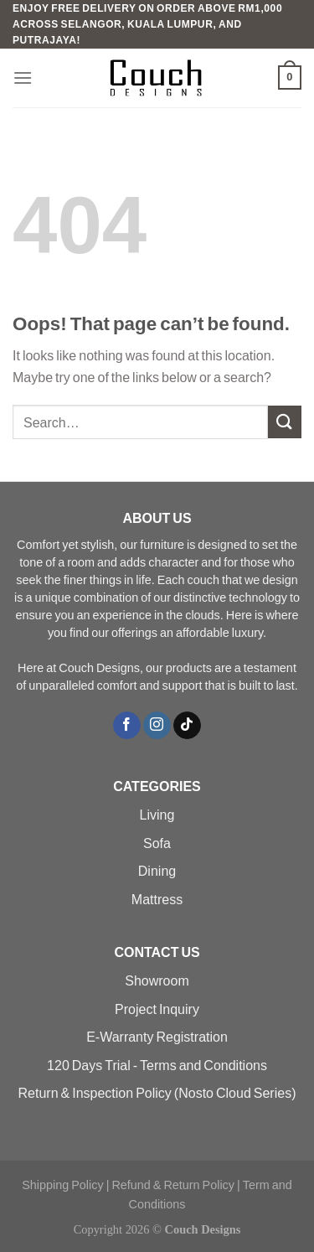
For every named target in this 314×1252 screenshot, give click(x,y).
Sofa (157, 843)
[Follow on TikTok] (187, 725)
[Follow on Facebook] (127, 725)
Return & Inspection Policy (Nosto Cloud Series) (157, 1092)
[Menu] (23, 77)
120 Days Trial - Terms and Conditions (157, 1065)
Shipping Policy (62, 1184)
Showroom (156, 980)
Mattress (157, 899)
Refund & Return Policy (172, 1184)
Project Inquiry (157, 1009)
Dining (157, 870)
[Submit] (284, 422)
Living (157, 814)
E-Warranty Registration (157, 1036)
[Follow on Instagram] (157, 725)
